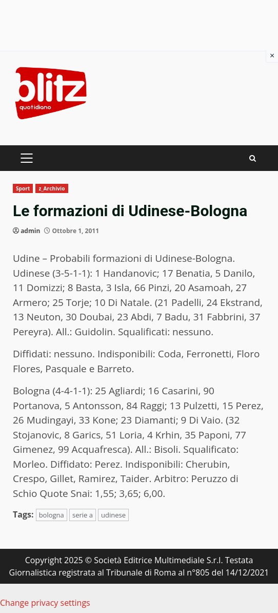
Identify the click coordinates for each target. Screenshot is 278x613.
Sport (23, 188)
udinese (113, 515)
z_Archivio (51, 188)
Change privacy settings (45, 602)
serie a (82, 515)
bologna (51, 515)
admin (30, 230)
